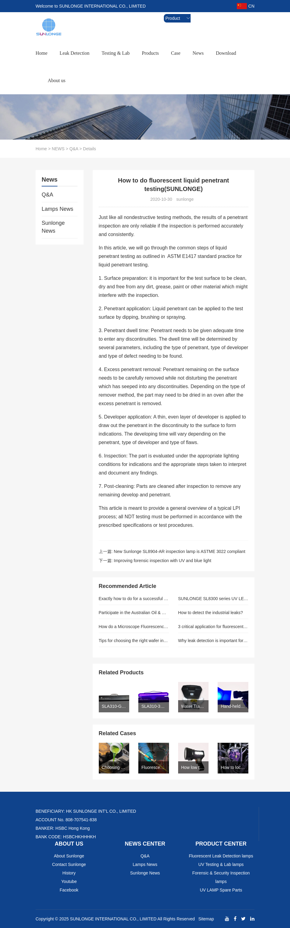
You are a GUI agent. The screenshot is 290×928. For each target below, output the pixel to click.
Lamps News (57, 209)
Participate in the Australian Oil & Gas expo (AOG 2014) (134, 612)
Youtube (69, 881)
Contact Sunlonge (69, 864)
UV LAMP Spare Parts (221, 890)
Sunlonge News (53, 227)
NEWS (58, 148)
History (69, 873)
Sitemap (206, 918)
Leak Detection (74, 53)
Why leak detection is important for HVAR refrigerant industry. (213, 640)
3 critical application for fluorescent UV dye (213, 626)
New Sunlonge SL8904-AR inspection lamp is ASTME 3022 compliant (179, 551)
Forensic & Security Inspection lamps (221, 877)
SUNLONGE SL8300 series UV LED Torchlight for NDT (213, 598)
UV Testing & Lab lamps (220, 864)
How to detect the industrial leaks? (210, 612)
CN (245, 6)
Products (150, 53)
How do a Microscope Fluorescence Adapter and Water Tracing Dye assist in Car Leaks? (134, 626)
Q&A (73, 148)
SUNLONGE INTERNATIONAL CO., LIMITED (113, 918)
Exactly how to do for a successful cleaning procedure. (134, 598)
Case (175, 53)
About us (56, 80)
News (198, 53)
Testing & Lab (115, 53)
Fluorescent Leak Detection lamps (221, 855)
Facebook (69, 890)
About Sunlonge (69, 855)
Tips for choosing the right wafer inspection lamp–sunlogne (134, 640)
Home (41, 53)
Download (226, 53)
